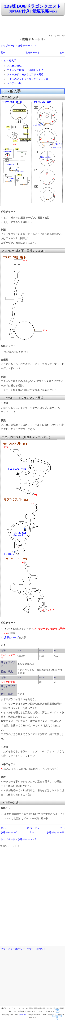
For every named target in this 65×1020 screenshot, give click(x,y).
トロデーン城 (14, 83)
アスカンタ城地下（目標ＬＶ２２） (26, 70)
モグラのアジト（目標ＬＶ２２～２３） (29, 79)
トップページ (8, 45)
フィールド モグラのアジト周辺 (25, 74)
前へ (3, 52)
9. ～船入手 (10, 60)
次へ (62, 52)
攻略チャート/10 (55, 832)
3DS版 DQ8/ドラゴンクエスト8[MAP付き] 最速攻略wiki (32, 9)
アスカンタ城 (14, 66)
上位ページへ (32, 828)
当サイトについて (36, 949)
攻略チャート (25, 45)
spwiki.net (22, 1014)
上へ (31, 832)
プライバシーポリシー (13, 949)
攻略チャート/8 (9, 832)
